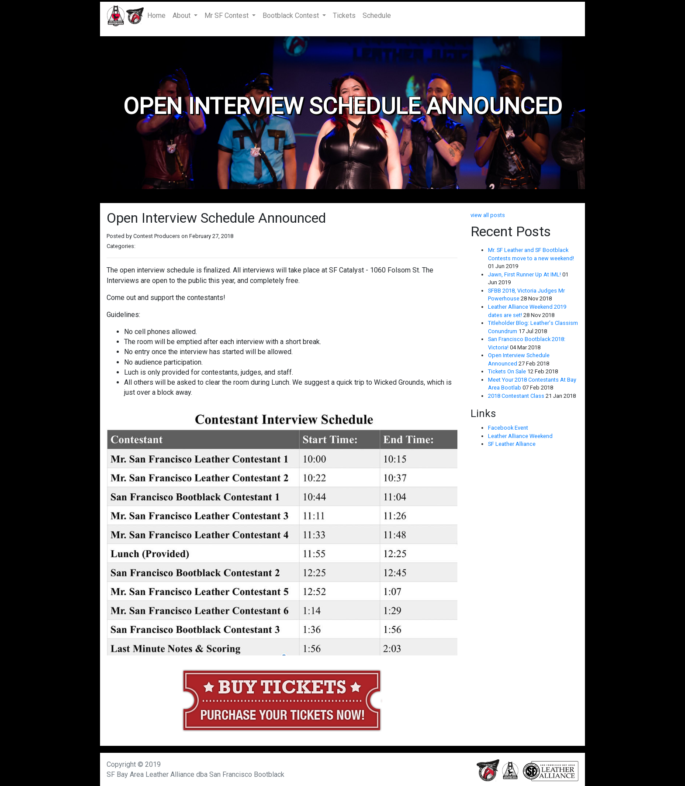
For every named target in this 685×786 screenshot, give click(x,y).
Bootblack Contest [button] (292, 15)
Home (158, 15)
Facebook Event (508, 427)
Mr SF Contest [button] (227, 15)
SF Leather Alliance (512, 444)
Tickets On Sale (507, 371)
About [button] (182, 15)
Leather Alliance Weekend (520, 436)
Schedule (377, 15)
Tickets (344, 15)
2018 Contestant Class (517, 396)
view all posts (488, 215)
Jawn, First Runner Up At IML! (525, 274)
